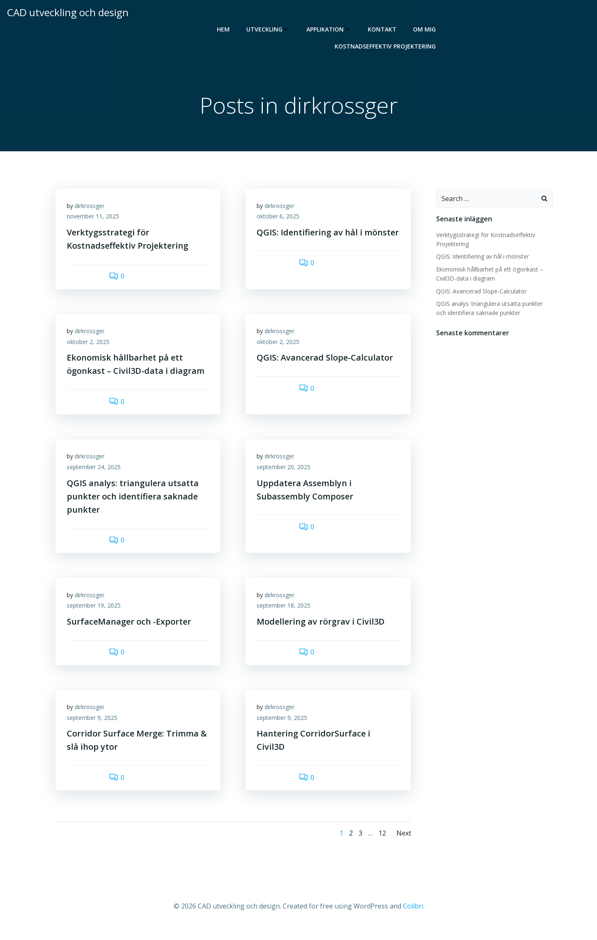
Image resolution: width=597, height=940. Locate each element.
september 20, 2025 (285, 472)
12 (382, 842)
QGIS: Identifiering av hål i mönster (482, 257)
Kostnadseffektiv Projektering (386, 45)
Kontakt (383, 28)
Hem (224, 28)
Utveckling (269, 28)
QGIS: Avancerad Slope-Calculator (481, 292)
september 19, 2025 (95, 612)
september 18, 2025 (285, 612)
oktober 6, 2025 (279, 218)
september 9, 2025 (93, 725)
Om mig (425, 28)
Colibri (413, 915)
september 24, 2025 (95, 472)
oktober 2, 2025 (89, 345)
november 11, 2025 (94, 218)
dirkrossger (91, 207)
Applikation (329, 28)
